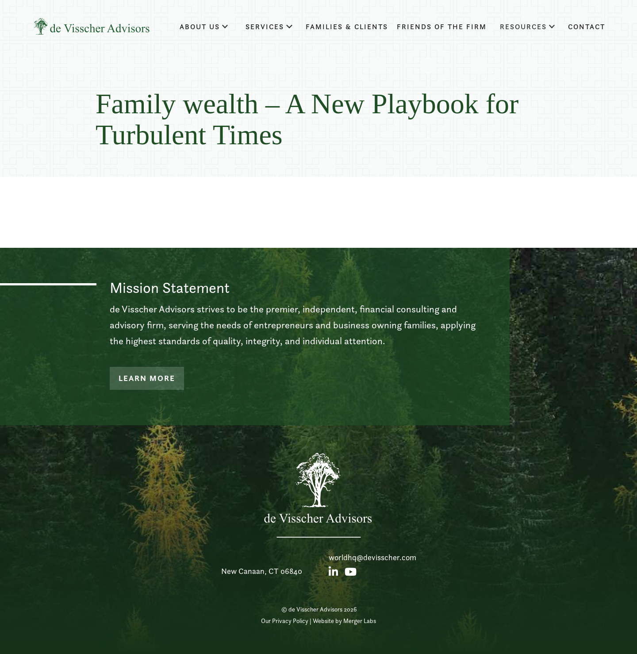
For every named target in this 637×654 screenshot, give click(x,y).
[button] (204, 26)
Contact (586, 26)
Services (265, 26)
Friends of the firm (442, 26)
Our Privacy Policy (284, 621)
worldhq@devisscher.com (372, 557)
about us (200, 26)
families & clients (347, 26)
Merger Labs (359, 621)
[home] (91, 26)
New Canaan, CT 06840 (261, 571)
